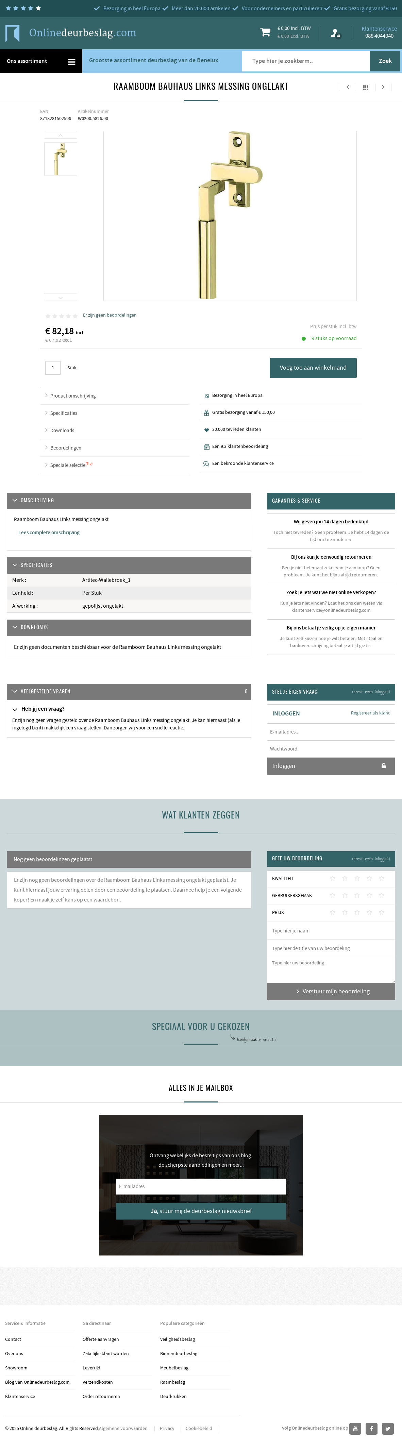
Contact (13, 1339)
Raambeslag (172, 1382)
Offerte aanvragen (101, 1339)
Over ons (14, 1354)
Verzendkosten (98, 1382)
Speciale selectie (67, 465)
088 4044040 (379, 36)
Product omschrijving (73, 396)
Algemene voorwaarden (124, 1429)
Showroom (16, 1368)
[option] (61, 159)
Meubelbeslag (174, 1368)
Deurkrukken (173, 1397)
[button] (129, 692)
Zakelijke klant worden (106, 1354)
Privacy (167, 1429)
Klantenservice (20, 1397)
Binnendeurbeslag (178, 1354)
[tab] (129, 692)
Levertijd (91, 1368)
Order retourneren (101, 1397)
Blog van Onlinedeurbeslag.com (37, 1382)
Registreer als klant (370, 713)
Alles (366, 87)
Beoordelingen (65, 448)
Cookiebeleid (199, 1429)
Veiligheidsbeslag (177, 1339)
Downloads (62, 430)
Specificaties (63, 413)
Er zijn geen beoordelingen (110, 315)
